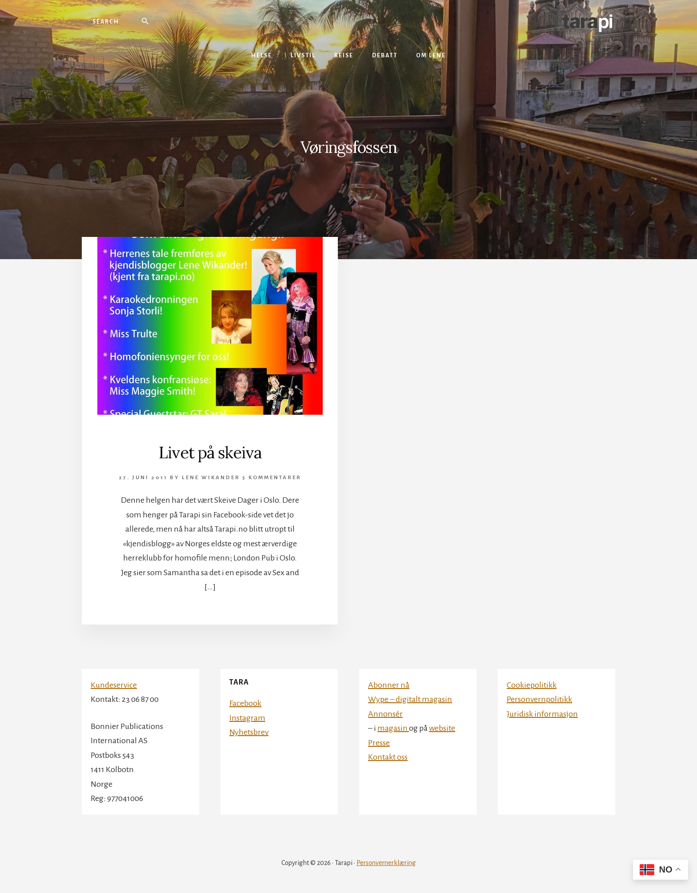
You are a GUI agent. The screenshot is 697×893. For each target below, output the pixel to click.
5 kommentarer (271, 478)
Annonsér (385, 713)
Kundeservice (114, 685)
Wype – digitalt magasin (410, 699)
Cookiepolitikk (532, 685)
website (442, 728)
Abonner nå (388, 685)
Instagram (247, 717)
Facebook (245, 703)
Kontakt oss (388, 757)
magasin (393, 728)
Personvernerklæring (386, 862)
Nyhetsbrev (248, 732)
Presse (379, 742)
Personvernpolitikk (539, 699)
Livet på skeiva (210, 452)
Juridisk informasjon (542, 713)
